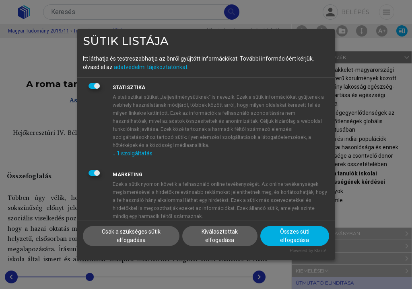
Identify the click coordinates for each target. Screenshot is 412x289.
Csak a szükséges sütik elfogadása (131, 235)
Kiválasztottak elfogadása (220, 235)
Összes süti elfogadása (294, 235)
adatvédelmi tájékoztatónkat (150, 67)
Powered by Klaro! (308, 250)
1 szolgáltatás (132, 153)
